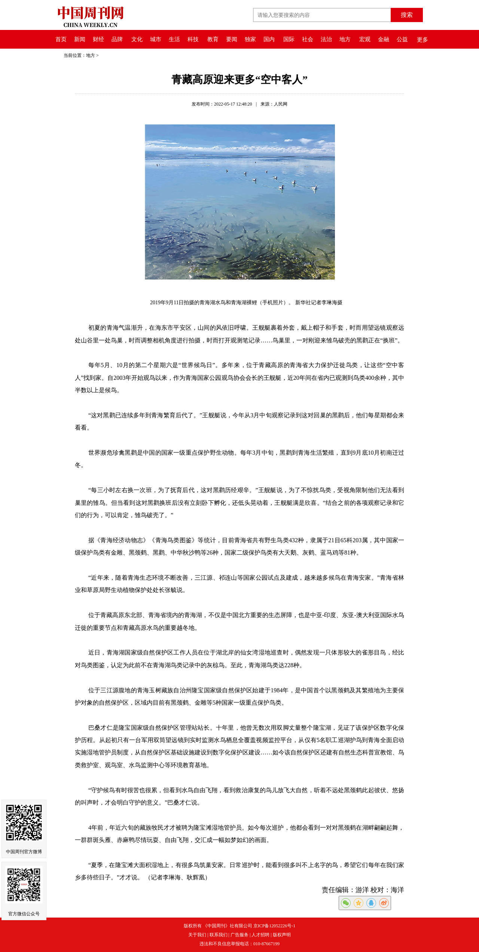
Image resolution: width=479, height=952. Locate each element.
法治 (326, 39)
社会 (307, 39)
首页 (61, 39)
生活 (174, 39)
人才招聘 (260, 934)
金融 (383, 39)
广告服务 (239, 934)
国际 (289, 39)
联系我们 (219, 934)
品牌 (117, 39)
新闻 (79, 39)
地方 (345, 39)
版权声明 (282, 934)
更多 (422, 40)
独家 (250, 39)
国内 (269, 39)
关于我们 (197, 934)
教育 (213, 39)
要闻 (231, 39)
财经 (98, 39)
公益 (402, 39)
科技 (193, 39)
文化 (137, 39)
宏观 (364, 39)
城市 (155, 39)
